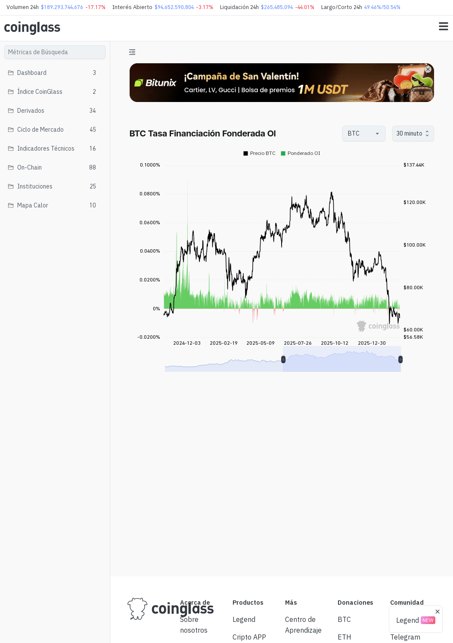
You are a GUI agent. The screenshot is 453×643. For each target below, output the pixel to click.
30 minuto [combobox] (409, 133)
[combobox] (359, 133)
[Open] (378, 133)
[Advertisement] (281, 537)
